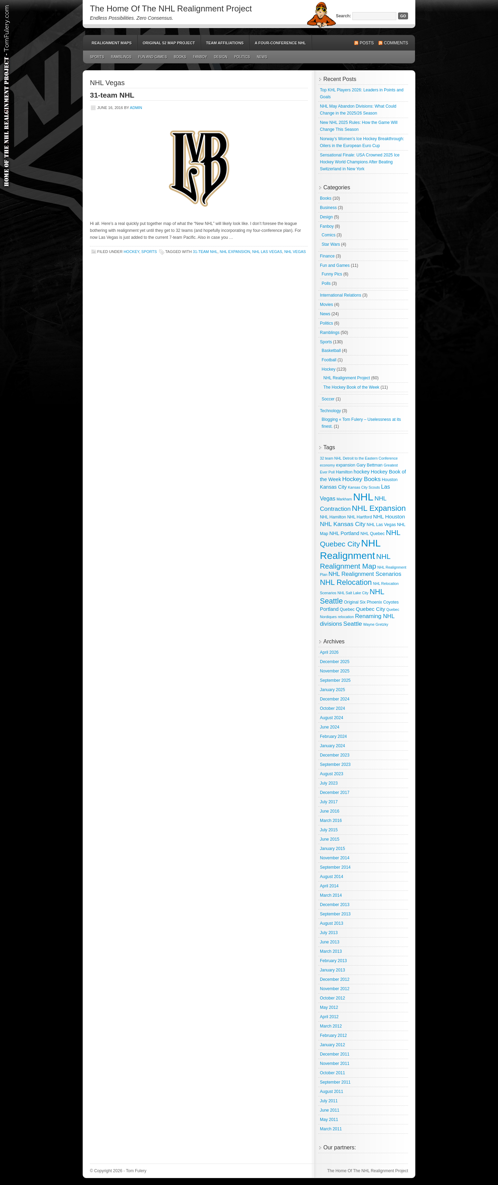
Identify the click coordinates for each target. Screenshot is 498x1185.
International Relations (340, 295)
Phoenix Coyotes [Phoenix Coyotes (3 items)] (382, 602)
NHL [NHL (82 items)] (363, 497)
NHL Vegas (295, 252)
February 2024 (333, 736)
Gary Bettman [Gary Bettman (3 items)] (369, 465)
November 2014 (334, 858)
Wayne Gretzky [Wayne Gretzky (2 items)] (375, 624)
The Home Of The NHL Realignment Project (171, 8)
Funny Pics (332, 274)
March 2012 (331, 1026)
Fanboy (200, 57)
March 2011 (331, 1129)
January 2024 (332, 745)
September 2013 (335, 914)
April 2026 (329, 652)
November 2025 (334, 671)
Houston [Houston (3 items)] (390, 479)
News (262, 57)
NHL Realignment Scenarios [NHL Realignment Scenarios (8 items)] (365, 574)
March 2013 (331, 951)
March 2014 (331, 895)
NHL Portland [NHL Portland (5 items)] (344, 533)
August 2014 (331, 876)
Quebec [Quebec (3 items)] (347, 609)
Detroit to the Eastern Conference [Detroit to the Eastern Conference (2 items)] (370, 458)
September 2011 (335, 1082)
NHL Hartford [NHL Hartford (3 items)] (359, 517)
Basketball (331, 350)
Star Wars (331, 244)
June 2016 (329, 811)
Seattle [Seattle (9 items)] (352, 623)
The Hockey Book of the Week (351, 387)
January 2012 (332, 1044)
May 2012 (329, 1007)
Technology (330, 410)
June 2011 (329, 1110)
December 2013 (334, 904)
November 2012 (334, 988)
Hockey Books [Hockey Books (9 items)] (361, 479)
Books (180, 57)
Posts (367, 42)
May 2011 (329, 1119)
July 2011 (329, 1100)
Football (329, 360)
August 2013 (331, 923)
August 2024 (331, 717)
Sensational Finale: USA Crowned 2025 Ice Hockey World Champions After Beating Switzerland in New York (359, 162)
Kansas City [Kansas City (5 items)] (333, 487)
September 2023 (335, 764)
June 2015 (329, 839)
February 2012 (333, 1035)
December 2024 (334, 699)
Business (328, 207)
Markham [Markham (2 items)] (344, 499)
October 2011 (332, 1072)
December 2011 (334, 1054)
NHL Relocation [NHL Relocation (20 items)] (346, 582)
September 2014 (335, 867)
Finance (327, 256)
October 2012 (332, 998)
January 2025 (332, 689)
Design (220, 57)
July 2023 (329, 783)
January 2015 (332, 848)
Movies (326, 304)
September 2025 (335, 680)
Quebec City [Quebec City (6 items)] (370, 609)
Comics (328, 235)
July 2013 (329, 932)
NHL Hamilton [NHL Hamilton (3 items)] (333, 517)
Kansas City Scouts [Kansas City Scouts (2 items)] (364, 487)
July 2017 (329, 801)
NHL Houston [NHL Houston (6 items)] (389, 516)
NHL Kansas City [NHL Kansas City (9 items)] (343, 524)
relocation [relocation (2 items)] (346, 617)
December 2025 (334, 661)
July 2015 (329, 829)
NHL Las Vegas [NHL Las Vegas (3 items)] (381, 524)
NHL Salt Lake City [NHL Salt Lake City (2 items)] (353, 593)
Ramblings (121, 57)
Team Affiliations (225, 43)
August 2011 (331, 1091)
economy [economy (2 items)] (327, 465)
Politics (242, 57)
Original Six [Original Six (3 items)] (355, 602)
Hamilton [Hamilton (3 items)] (344, 472)
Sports (97, 57)
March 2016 (331, 820)
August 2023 (331, 773)
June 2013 (329, 942)
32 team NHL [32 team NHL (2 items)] (331, 458)
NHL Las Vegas (267, 252)
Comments (396, 42)
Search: (343, 15)
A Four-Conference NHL (280, 43)
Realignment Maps (112, 43)
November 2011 (334, 1063)
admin (136, 108)
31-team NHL (112, 95)
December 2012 (334, 979)
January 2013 (332, 970)
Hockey (131, 252)
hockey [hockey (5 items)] (362, 471)
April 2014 (329, 886)
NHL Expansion (235, 252)
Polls (326, 283)
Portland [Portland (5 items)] (329, 609)
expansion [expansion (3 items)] (346, 465)
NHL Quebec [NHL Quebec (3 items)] (372, 533)
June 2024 (329, 727)
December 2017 (334, 792)
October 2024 (332, 708)
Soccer (328, 399)
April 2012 (329, 1016)
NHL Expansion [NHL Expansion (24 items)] (379, 508)
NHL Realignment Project (346, 378)
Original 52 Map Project (169, 43)
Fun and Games (152, 57)
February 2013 (333, 960)
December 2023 (334, 755)
